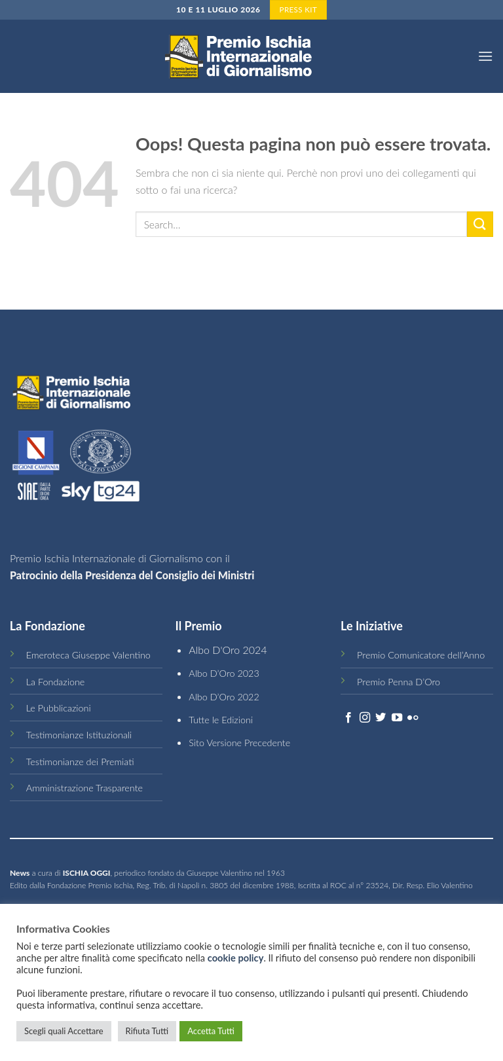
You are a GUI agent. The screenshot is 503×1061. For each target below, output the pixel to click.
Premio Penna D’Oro (398, 681)
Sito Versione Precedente (239, 742)
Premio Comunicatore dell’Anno (421, 654)
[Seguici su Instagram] (365, 718)
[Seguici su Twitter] (380, 718)
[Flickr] (412, 718)
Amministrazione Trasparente (84, 787)
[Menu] (485, 56)
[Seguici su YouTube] (397, 718)
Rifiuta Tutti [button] (147, 1031)
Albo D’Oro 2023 (224, 673)
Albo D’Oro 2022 (224, 696)
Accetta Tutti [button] (210, 1031)
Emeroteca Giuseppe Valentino (88, 654)
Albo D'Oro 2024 (228, 649)
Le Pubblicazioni (58, 707)
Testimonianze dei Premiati (80, 761)
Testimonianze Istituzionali (79, 734)
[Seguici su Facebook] (348, 718)
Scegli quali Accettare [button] (63, 1031)
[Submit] (480, 224)
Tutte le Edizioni (221, 719)
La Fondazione (55, 681)
